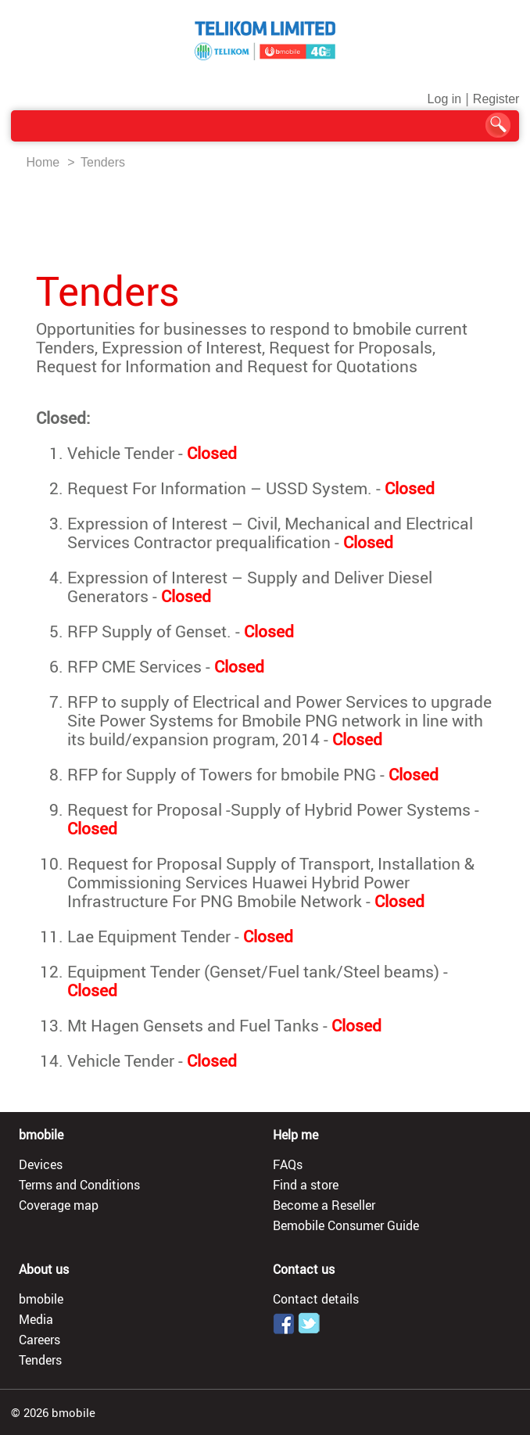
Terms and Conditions (79, 1184)
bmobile (41, 1299)
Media (36, 1319)
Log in (445, 99)
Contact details (316, 1299)
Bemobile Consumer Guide (346, 1225)
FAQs (288, 1164)
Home (43, 162)
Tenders (103, 162)
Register (496, 99)
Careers (39, 1339)
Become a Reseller (324, 1205)
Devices (41, 1164)
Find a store (305, 1184)
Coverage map (58, 1205)
